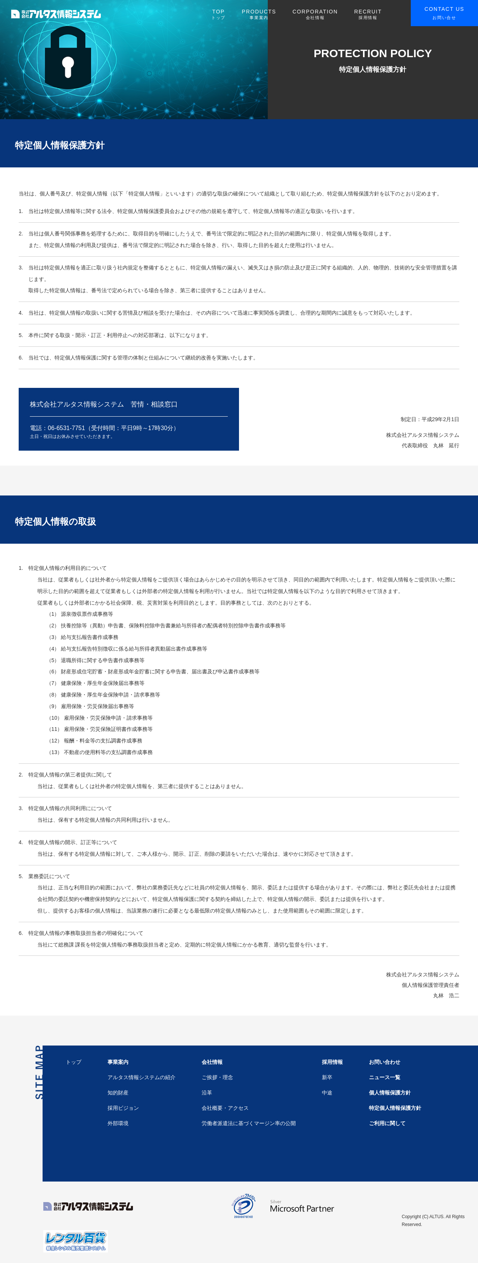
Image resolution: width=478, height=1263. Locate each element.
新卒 (327, 1077)
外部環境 (118, 1123)
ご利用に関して (387, 1123)
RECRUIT (368, 15)
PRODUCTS (259, 15)
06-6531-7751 (66, 428)
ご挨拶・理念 (217, 1077)
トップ (73, 1062)
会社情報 (212, 1062)
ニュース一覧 (384, 1077)
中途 (327, 1093)
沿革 (207, 1093)
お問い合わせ (384, 1062)
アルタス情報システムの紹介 (142, 1077)
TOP (218, 15)
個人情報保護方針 (390, 1093)
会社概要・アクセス (225, 1108)
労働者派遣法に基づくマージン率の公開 (249, 1123)
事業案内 (118, 1062)
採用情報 (332, 1062)
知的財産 (118, 1093)
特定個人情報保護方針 (395, 1108)
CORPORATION (315, 15)
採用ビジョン (123, 1108)
